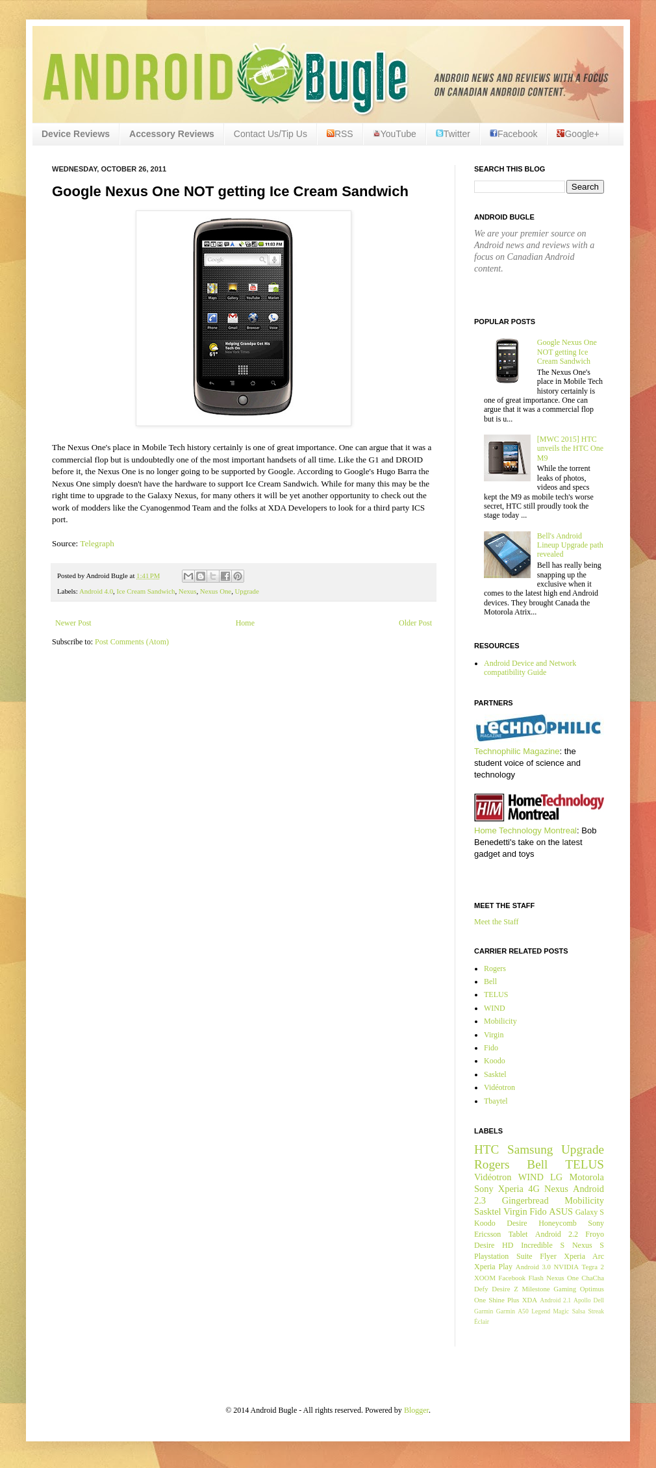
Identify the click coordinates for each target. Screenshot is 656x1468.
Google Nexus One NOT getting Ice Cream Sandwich (567, 352)
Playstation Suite (503, 1256)
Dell (598, 1300)
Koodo (494, 1060)
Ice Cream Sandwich (145, 591)
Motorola (586, 1177)
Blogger (416, 1410)
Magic (561, 1311)
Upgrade (247, 591)
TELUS (496, 994)
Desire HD (493, 1245)
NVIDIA (566, 1267)
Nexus (188, 591)
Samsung (530, 1149)
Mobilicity (500, 1021)
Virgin (493, 1034)
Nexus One (215, 591)
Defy (481, 1289)
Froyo (594, 1234)
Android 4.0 (96, 591)
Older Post (415, 622)
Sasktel (495, 1074)
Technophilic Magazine (517, 751)
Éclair (481, 1321)
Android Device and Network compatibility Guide (530, 668)
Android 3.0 (533, 1267)
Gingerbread (525, 1200)
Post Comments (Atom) (132, 641)
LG (556, 1177)
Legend (540, 1311)
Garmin (483, 1311)
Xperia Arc (584, 1256)
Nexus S (588, 1245)
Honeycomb (557, 1223)
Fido (491, 1047)
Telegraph (97, 543)
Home (245, 622)
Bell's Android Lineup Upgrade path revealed (570, 545)
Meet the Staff (496, 921)
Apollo (582, 1300)
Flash (535, 1278)
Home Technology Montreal (525, 830)
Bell (490, 981)
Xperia (511, 1188)
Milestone (535, 1289)
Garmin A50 (512, 1311)
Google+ (578, 134)
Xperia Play (493, 1266)
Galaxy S (589, 1212)
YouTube (394, 134)
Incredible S (542, 1245)
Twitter (453, 134)
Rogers (495, 968)
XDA (529, 1300)
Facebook (513, 134)
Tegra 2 (593, 1267)
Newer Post (73, 622)
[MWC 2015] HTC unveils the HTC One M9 (570, 448)
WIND (494, 1008)
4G (534, 1188)
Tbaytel (496, 1101)
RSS (340, 134)
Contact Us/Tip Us (270, 134)
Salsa (578, 1311)
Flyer (548, 1256)
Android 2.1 (555, 1300)
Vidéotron (499, 1087)
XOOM (485, 1278)
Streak (596, 1311)
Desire (517, 1223)
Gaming (564, 1289)
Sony (484, 1188)
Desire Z (505, 1289)
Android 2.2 (556, 1234)
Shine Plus (503, 1300)
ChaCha (592, 1278)
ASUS (561, 1211)
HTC (486, 1149)
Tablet (518, 1234)
